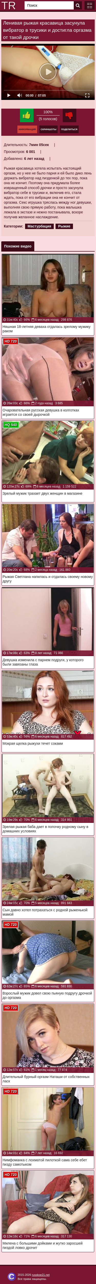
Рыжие (64, 226)
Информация (27, 129)
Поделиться (69, 129)
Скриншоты (48, 129)
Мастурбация (39, 226)
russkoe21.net (41, 1274)
